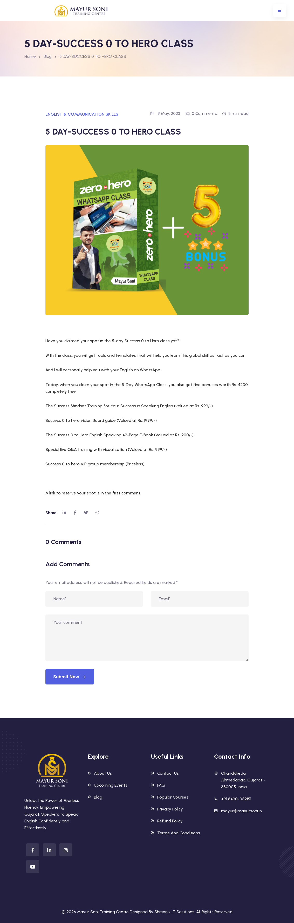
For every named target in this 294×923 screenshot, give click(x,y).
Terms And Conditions (175, 832)
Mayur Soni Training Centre (103, 911)
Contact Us (165, 773)
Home (30, 56)
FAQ (158, 785)
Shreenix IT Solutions (174, 911)
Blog (48, 56)
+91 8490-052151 (236, 798)
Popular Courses (169, 797)
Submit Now (69, 677)
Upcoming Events (107, 785)
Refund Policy (167, 821)
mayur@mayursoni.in (241, 810)
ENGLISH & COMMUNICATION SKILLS (81, 114)
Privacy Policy (167, 809)
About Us (100, 773)
